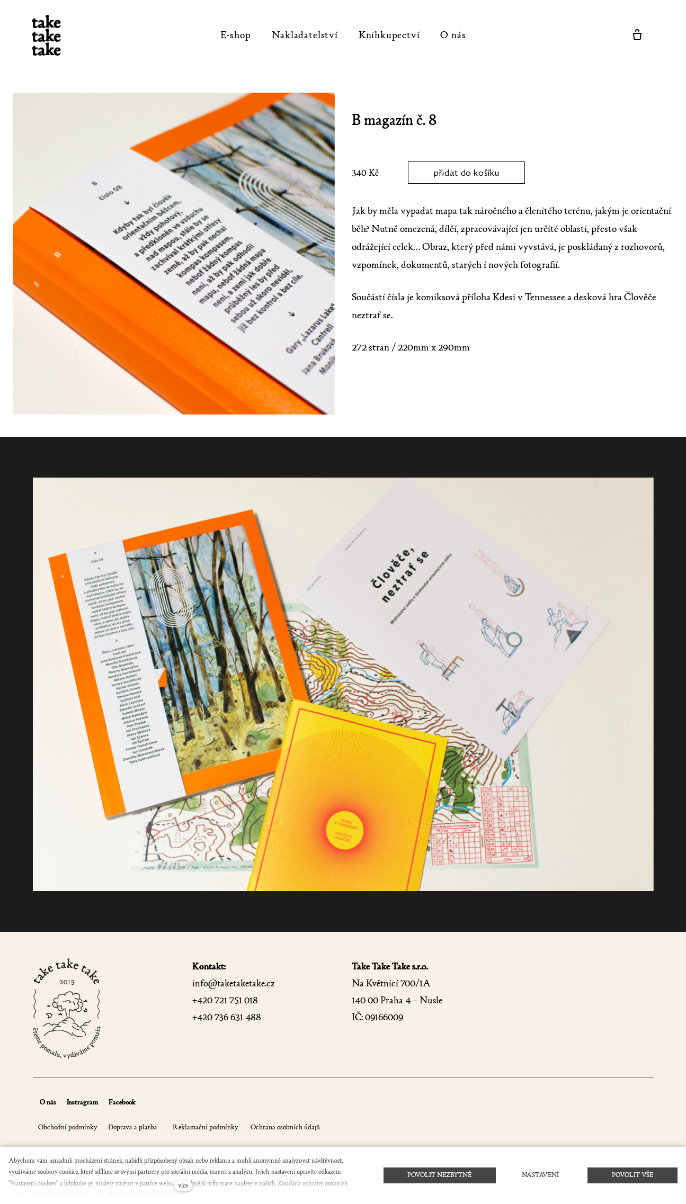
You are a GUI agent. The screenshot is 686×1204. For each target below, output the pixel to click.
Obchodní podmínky (67, 1126)
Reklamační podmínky (205, 1126)
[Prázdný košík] (637, 35)
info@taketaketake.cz (233, 983)
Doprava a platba (132, 1126)
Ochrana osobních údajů (284, 1126)
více (183, 1185)
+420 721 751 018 (225, 1000)
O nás (48, 1102)
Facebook (122, 1102)
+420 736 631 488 (226, 1017)
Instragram (82, 1102)
